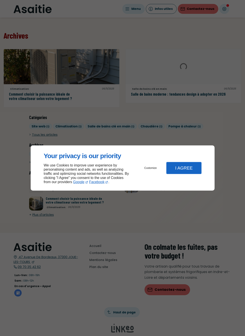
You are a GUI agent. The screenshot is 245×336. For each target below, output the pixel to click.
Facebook (96, 182)
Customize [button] (150, 168)
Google (79, 182)
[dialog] (123, 168)
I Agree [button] (184, 168)
